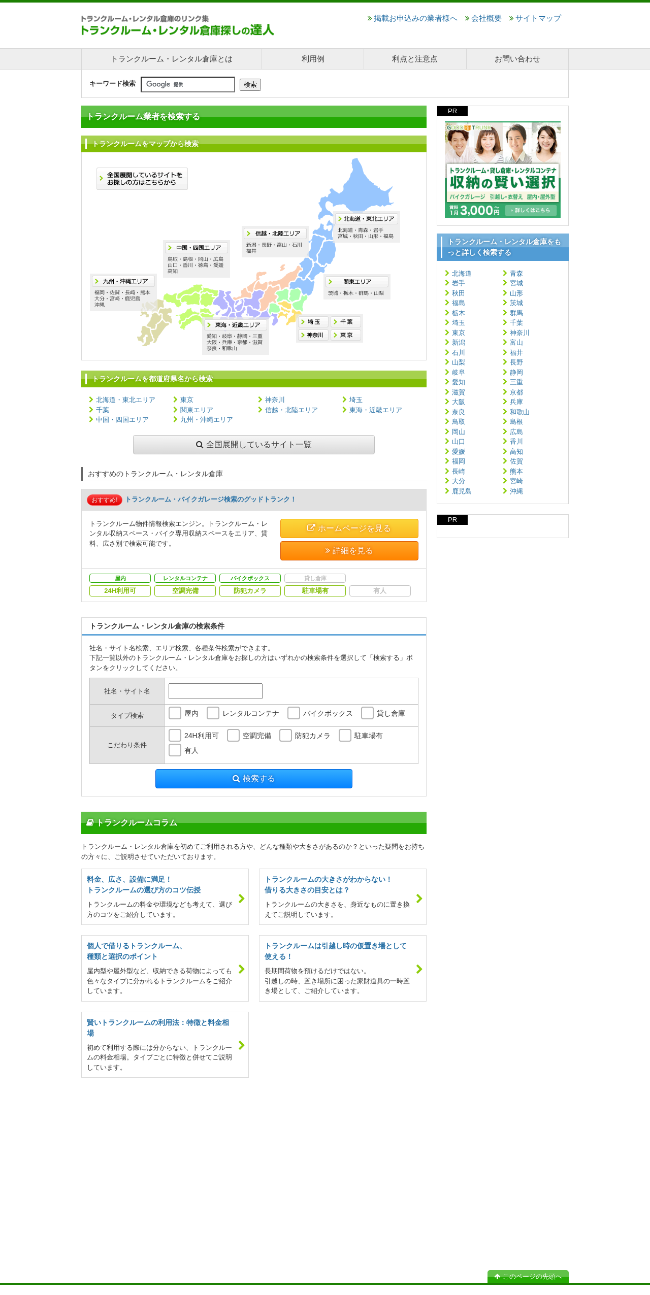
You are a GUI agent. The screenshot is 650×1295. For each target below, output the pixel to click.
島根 (516, 421)
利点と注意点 (415, 58)
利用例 (313, 58)
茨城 (516, 303)
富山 (516, 342)
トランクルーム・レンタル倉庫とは (172, 58)
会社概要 (483, 18)
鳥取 (458, 421)
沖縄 (516, 491)
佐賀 (516, 461)
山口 (458, 441)
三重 (516, 382)
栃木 (458, 313)
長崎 (458, 471)
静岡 (516, 372)
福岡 (458, 461)
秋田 (458, 293)
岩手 (458, 283)
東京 (186, 400)
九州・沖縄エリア (206, 419)
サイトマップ (535, 18)
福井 (516, 352)
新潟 (458, 342)
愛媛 (458, 451)
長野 (516, 362)
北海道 (462, 273)
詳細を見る (349, 550)
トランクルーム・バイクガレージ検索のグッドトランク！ (211, 499)
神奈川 (275, 400)
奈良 (458, 412)
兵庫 (516, 402)
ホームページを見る (349, 528)
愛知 (458, 382)
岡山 (458, 432)
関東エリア (196, 410)
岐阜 (458, 372)
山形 (516, 293)
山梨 (458, 362)
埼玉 (356, 400)
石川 (458, 352)
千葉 (102, 410)
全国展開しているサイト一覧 (254, 444)
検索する (254, 778)
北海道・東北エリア (125, 400)
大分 (458, 481)
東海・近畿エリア (375, 410)
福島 (458, 303)
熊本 (516, 471)
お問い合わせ (517, 58)
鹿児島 (462, 491)
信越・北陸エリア (291, 410)
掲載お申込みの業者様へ (413, 18)
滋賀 (458, 392)
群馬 (516, 313)
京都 (516, 392)
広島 (516, 432)
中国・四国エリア (122, 419)
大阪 (458, 402)
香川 (516, 441)
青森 (516, 273)
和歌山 (520, 412)
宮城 (516, 283)
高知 (516, 451)
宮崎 (516, 481)
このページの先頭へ (528, 1276)
